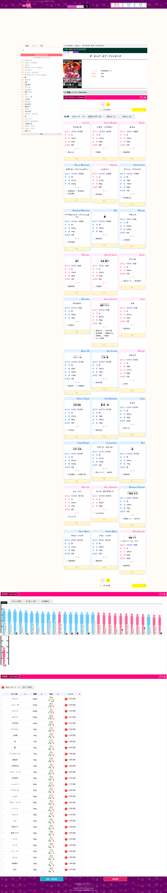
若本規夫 (81, 191)
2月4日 (129, 131)
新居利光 (71, 191)
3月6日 (129, 263)
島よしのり (100, 472)
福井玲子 (99, 331)
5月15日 (129, 454)
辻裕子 (126, 384)
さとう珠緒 (100, 338)
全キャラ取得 (16, 601)
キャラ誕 (26, 5)
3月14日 (102, 310)
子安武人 (71, 430)
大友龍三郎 (82, 474)
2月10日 (74, 174)
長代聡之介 (128, 198)
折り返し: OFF (31, 601)
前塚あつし (128, 519)
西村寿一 (71, 386)
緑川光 (137, 519)
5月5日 (73, 454)
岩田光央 (99, 430)
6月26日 (129, 545)
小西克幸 (127, 240)
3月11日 (74, 308)
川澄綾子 (99, 286)
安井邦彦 (99, 382)
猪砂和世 (127, 152)
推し (77, 159)
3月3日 (73, 266)
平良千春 (109, 331)
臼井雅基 (71, 474)
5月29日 (102, 496)
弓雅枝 (98, 152)
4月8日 (129, 360)
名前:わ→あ (127, 116)
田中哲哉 (71, 242)
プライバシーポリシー (83, 886)
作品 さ (77, 45)
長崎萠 (98, 336)
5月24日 (74, 496)
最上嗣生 (71, 193)
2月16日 (102, 221)
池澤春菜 (99, 333)
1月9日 (73, 131)
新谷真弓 (138, 281)
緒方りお (127, 428)
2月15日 (74, 221)
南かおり (71, 152)
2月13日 (102, 174)
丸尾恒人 (71, 325)
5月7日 (101, 452)
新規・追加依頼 (51, 879)
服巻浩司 (99, 561)
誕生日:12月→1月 (94, 116)
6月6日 (129, 498)
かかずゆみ (100, 513)
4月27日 (102, 409)
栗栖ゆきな (110, 333)
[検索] (23, 50)
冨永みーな (128, 281)
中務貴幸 (81, 386)
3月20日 (129, 308)
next (41, 134)
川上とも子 (72, 516)
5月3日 (129, 407)
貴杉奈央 (127, 328)
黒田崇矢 (99, 239)
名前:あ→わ (111, 116)
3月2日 (129, 219)
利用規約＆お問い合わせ (83, 884)
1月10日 (102, 131)
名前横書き (45, 601)
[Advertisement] (83, 26)
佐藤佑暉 (71, 561)
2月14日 (129, 174)
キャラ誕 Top (68, 45)
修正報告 (115, 879)
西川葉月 (99, 194)
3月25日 (74, 362)
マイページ (72, 6)
